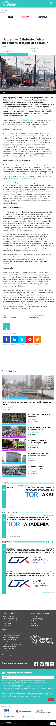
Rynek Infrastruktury (10, 619)
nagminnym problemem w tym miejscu (23, 178)
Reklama (34, 623)
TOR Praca (6, 625)
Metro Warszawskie (10, 642)
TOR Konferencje (37, 619)
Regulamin (34, 625)
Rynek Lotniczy (8, 623)
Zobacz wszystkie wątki (10, 655)
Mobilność (6, 651)
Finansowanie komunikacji (12, 644)
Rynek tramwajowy (9, 640)
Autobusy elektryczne (10, 637)
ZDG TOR (34, 616)
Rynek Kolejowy (8, 616)
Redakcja (34, 621)
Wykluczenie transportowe (12, 633)
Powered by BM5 (22, 723)
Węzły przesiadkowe (10, 646)
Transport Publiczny (10, 621)
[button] (47, 545)
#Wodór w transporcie (10, 648)
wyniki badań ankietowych (28, 120)
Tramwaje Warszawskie (11, 635)
